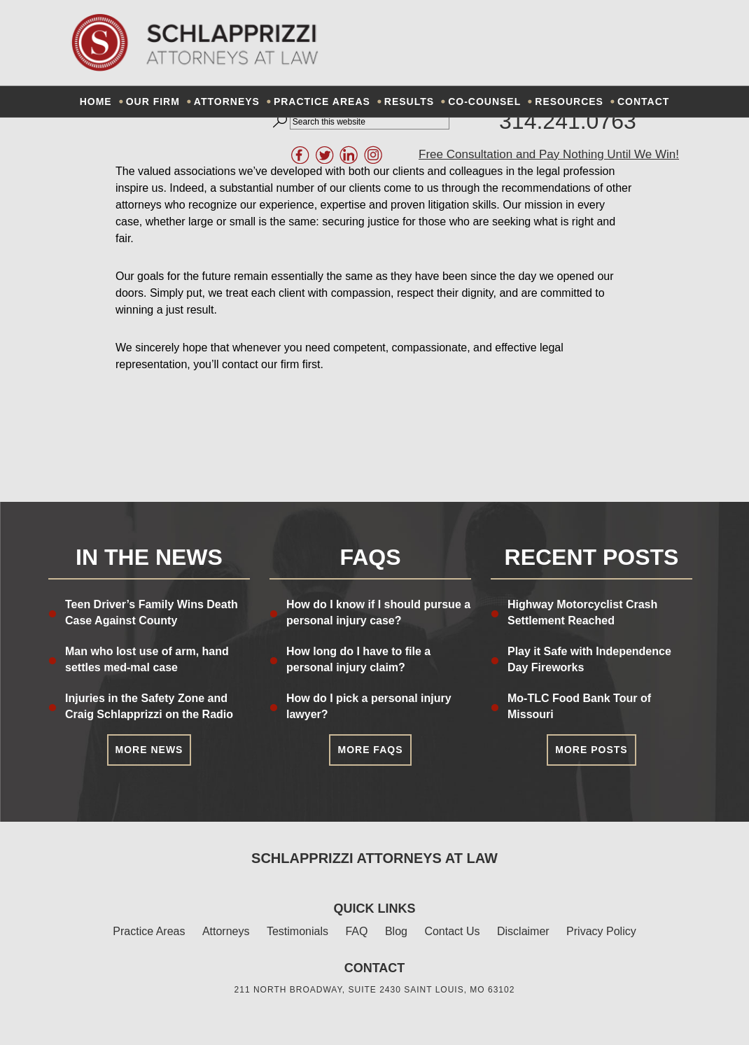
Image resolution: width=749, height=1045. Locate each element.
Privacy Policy (601, 931)
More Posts (591, 749)
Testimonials (297, 931)
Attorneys (226, 931)
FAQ (356, 931)
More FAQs (369, 749)
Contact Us (451, 931)
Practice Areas (149, 931)
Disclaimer (523, 931)
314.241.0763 (567, 121)
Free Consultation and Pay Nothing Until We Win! (549, 154)
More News (149, 749)
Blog (396, 931)
